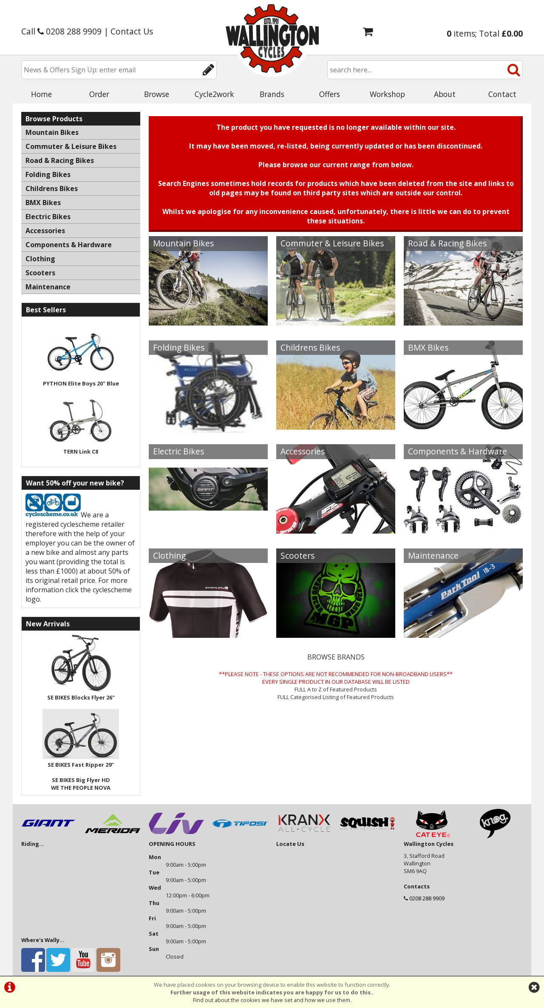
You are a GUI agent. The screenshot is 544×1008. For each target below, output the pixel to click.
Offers (329, 94)
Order (99, 94)
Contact (502, 94)
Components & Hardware (457, 451)
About (445, 94)
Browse (156, 94)
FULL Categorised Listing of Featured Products (336, 697)
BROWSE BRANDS (336, 657)
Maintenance (433, 555)
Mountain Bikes (183, 243)
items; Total (485, 33)
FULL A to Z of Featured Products (336, 689)
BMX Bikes (428, 347)
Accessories (302, 451)
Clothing (169, 555)
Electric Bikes (178, 451)
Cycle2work (214, 94)
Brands (272, 94)
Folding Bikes (178, 347)
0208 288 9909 (427, 898)
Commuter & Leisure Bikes (332, 243)
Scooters (297, 555)
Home (41, 94)
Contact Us (131, 31)
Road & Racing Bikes (447, 243)
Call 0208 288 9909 (61, 31)
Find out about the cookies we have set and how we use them (271, 1000)
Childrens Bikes (310, 347)
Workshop (387, 94)
